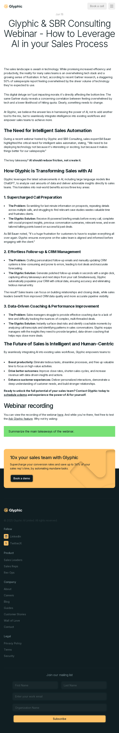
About (7, 589)
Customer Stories (15, 614)
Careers (9, 595)
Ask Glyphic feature (20, 418)
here (60, 414)
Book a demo (21, 478)
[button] (111, 6)
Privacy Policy (13, 643)
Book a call (97, 6)
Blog (7, 601)
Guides (8, 608)
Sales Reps (11, 566)
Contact (9, 626)
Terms (8, 649)
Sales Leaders (13, 560)
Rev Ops (9, 572)
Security (9, 656)
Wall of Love (12, 620)
